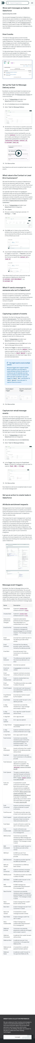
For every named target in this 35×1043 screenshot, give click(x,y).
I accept (17, 1037)
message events (25, 22)
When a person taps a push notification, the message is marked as (22, 793)
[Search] (17, 3)
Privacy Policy (15, 1027)
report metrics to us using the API (22, 767)
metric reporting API (21, 802)
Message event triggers (23, 94)
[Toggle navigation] (32, 3)
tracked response (19, 725)
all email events (12, 319)
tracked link (17, 668)
